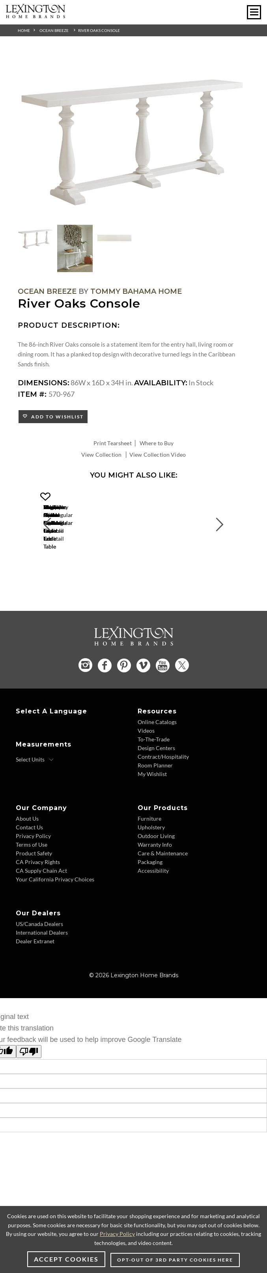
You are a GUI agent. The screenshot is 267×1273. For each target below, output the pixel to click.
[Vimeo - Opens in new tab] (143, 702)
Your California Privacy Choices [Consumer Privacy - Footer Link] (55, 916)
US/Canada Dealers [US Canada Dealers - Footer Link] (39, 961)
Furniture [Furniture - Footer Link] (149, 855)
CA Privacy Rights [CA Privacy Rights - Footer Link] (38, 899)
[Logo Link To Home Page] (35, 15)
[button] (148, 497)
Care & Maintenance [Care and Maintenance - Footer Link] (163, 890)
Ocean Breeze (54, 30)
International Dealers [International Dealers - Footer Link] (42, 969)
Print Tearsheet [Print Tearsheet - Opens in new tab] (112, 443)
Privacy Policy (117, 1233)
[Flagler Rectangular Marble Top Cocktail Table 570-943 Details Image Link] (213, 565)
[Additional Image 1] (133, 137)
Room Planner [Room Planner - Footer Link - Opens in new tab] (155, 802)
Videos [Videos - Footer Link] (146, 767)
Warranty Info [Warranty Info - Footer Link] (155, 881)
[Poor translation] (28, 1089)
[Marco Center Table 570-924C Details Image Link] (94, 565)
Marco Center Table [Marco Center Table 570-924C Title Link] (95, 575)
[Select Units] (35, 796)
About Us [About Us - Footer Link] (27, 855)
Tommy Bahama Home (136, 291)
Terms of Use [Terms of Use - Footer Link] (31, 881)
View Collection (101, 454)
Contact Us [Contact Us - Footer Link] (29, 864)
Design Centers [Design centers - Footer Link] (156, 785)
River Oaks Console (99, 30)
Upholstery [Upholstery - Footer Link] (151, 864)
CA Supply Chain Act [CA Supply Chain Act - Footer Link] (41, 907)
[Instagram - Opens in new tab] (85, 702)
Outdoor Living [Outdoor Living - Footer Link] (156, 873)
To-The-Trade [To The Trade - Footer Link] (154, 776)
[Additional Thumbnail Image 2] (75, 248)
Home (24, 30)
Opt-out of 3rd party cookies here (175, 1260)
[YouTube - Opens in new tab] (163, 702)
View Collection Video (157, 454)
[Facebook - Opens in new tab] (105, 702)
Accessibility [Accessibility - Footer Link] (153, 907)
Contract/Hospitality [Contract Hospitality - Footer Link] (163, 793)
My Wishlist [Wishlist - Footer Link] (152, 811)
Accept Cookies (66, 1259)
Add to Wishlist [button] (56, 417)
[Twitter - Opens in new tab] (182, 702)
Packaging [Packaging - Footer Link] (150, 899)
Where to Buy (157, 443)
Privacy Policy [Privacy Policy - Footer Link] (33, 873)
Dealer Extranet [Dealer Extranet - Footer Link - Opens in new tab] (35, 978)
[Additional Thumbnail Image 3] (114, 238)
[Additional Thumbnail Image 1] (35, 238)
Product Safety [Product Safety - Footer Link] (34, 890)
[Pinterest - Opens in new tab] (124, 702)
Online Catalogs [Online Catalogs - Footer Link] (157, 759)
